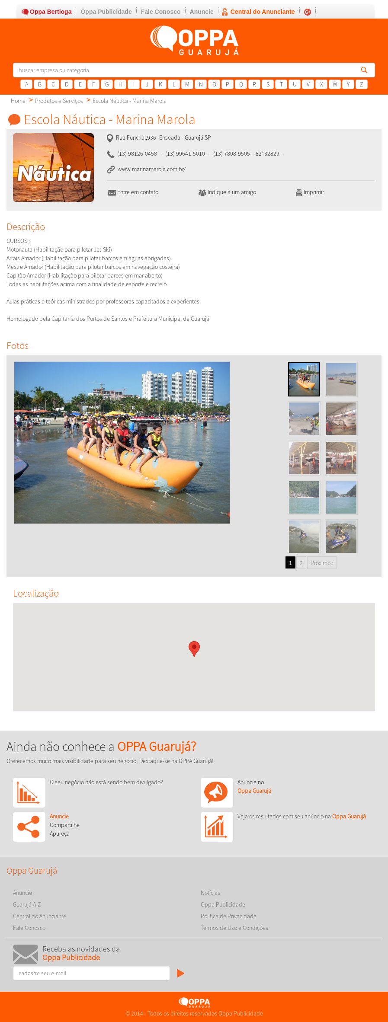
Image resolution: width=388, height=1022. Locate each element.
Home (18, 101)
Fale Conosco (161, 11)
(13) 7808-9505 (231, 153)
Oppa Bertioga (50, 11)
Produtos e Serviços (59, 101)
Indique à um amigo (227, 192)
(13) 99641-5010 (185, 153)
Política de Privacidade (229, 916)
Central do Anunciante (263, 11)
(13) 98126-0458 (137, 153)
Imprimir (309, 192)
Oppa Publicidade (105, 11)
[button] (194, 649)
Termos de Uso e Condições (234, 928)
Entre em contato (133, 192)
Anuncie (202, 11)
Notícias (210, 893)
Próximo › (322, 563)
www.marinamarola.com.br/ (151, 169)
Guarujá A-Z (27, 904)
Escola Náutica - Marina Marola (130, 101)
